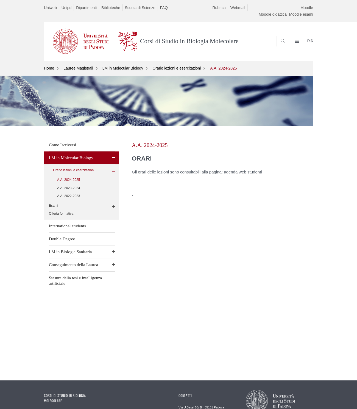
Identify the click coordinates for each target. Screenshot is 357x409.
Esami (53, 206)
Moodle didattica (273, 14)
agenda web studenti (243, 172)
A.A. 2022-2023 (68, 196)
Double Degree (62, 238)
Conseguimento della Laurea (73, 264)
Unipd (67, 7)
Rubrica (218, 7)
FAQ (164, 7)
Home (49, 68)
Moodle (306, 7)
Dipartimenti (86, 7)
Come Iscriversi (62, 144)
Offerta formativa (61, 213)
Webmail (237, 7)
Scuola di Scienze (140, 7)
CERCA (304, 47)
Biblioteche (110, 7)
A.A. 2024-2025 (223, 68)
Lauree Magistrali (78, 68)
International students (67, 225)
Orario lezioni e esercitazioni (176, 68)
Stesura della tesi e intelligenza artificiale (75, 280)
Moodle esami (301, 14)
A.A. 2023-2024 (68, 188)
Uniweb (50, 7)
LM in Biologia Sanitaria (70, 251)
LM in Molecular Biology (122, 68)
